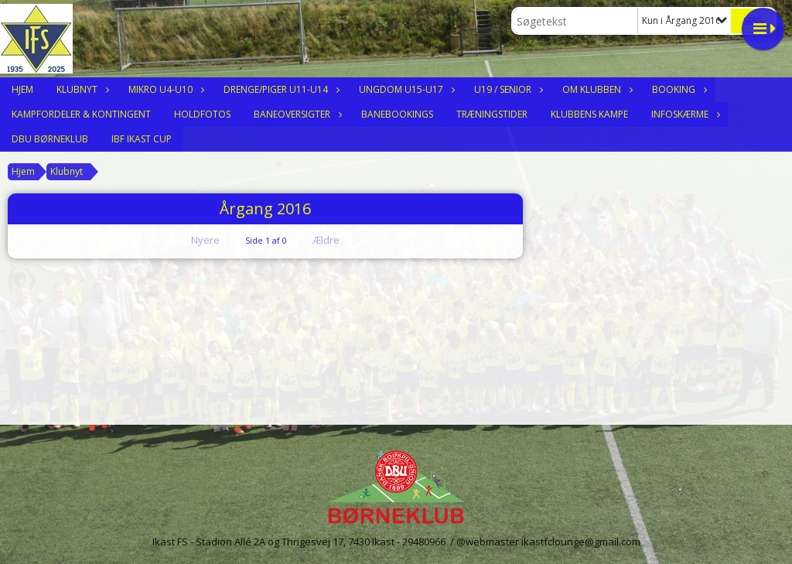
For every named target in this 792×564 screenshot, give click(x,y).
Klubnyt (80, 89)
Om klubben (595, 89)
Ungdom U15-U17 (405, 89)
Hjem (22, 89)
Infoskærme (683, 114)
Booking (677, 89)
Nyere (196, 240)
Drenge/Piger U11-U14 (280, 89)
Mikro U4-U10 (164, 89)
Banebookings (397, 114)
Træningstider (491, 114)
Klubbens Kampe (589, 114)
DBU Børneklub (50, 138)
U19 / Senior (506, 89)
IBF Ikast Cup (141, 138)
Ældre (336, 240)
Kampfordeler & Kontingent (81, 114)
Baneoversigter (296, 114)
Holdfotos (202, 114)
